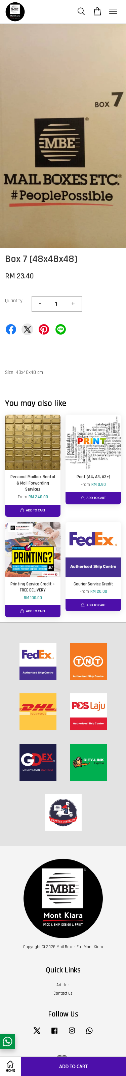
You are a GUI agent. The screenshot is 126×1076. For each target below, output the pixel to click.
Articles (63, 985)
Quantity (14, 301)
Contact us (63, 993)
